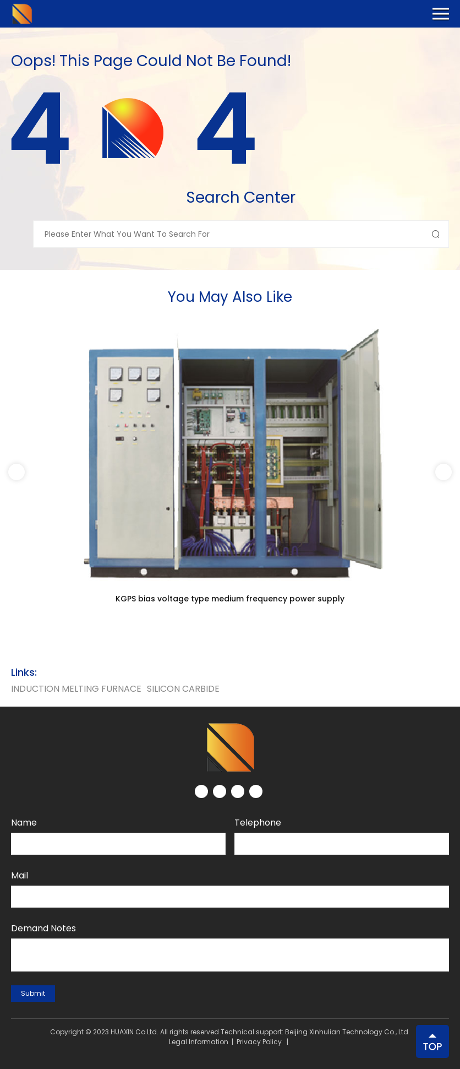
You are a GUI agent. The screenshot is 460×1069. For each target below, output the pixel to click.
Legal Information (198, 1041)
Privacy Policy (259, 1041)
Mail (19, 875)
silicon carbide (183, 688)
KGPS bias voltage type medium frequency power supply (230, 598)
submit (33, 993)
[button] (443, 472)
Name (24, 822)
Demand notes (43, 928)
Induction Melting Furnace (76, 688)
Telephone (257, 822)
